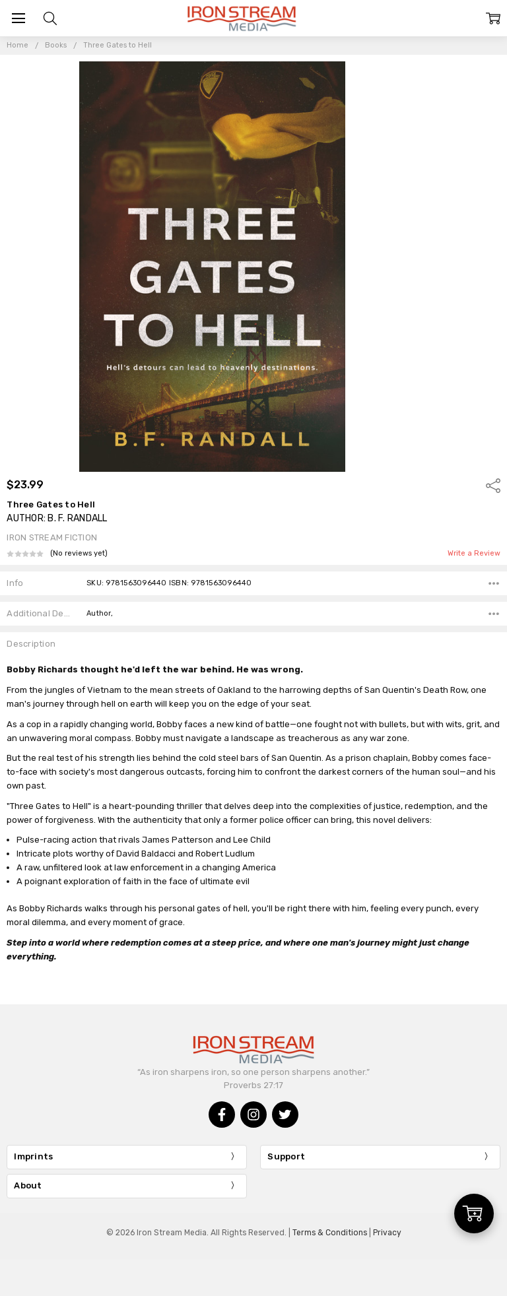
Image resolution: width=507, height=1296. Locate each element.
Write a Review (474, 554)
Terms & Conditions (329, 1232)
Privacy (387, 1232)
